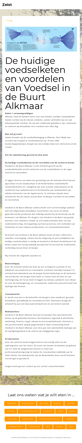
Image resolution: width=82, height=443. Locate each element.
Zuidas (59, 427)
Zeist (7, 4)
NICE (71, 427)
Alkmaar (11, 403)
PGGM (72, 411)
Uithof (10, 411)
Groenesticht (16, 427)
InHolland (28, 419)
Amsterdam (28, 403)
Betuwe (44, 403)
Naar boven (67, 437)
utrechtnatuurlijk (49, 419)
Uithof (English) (28, 411)
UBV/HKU (12, 419)
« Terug (8, 20)
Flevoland (34, 427)
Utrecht (47, 411)
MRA (48, 427)
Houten (71, 403)
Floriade (70, 419)
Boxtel (57, 403)
